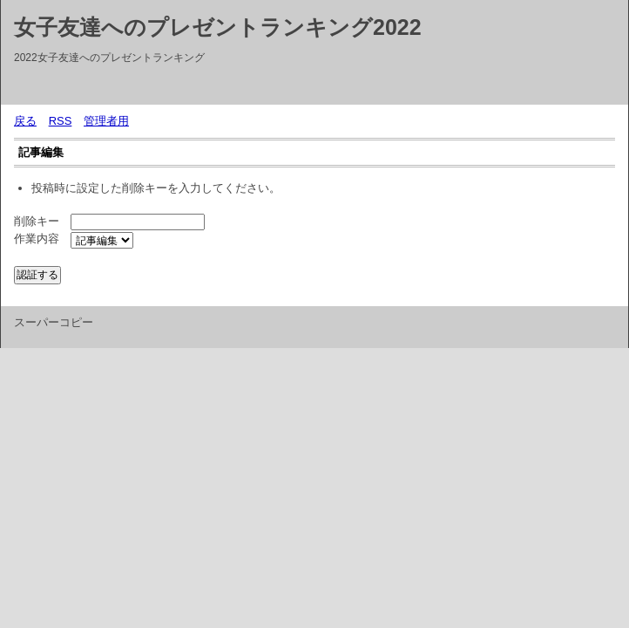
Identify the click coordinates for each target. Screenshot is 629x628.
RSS (60, 120)
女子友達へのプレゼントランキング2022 (218, 27)
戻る (25, 120)
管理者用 (106, 120)
